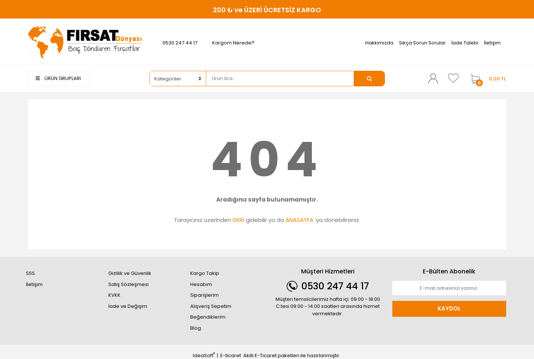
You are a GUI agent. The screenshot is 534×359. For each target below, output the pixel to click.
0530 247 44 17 (179, 42)
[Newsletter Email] (449, 288)
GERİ (238, 220)
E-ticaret (230, 355)
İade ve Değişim (127, 306)
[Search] (280, 78)
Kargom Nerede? (233, 42)
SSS (30, 273)
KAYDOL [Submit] (449, 308)
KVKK (114, 295)
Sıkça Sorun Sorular (422, 42)
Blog (195, 328)
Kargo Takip (204, 273)
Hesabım (201, 284)
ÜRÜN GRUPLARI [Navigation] (58, 78)
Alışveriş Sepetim (210, 306)
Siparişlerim (204, 295)
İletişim (492, 42)
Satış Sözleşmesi (128, 284)
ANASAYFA (299, 220)
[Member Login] (433, 78)
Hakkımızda (379, 42)
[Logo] (85, 42)
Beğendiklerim (207, 316)
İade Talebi (464, 42)
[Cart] (486, 78)
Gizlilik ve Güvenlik (129, 273)
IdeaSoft (204, 355)
